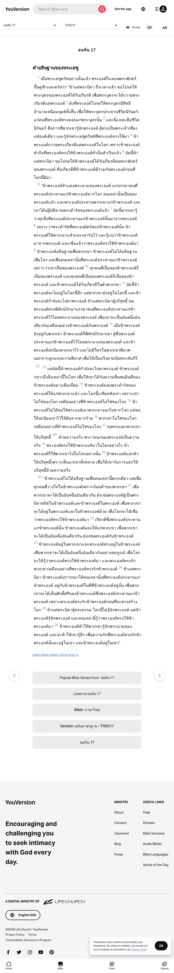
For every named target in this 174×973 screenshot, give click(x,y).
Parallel (133, 27)
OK (161, 945)
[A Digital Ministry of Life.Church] (87, 899)
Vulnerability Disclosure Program (28, 940)
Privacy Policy (14, 934)
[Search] (65, 9)
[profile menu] (160, 9)
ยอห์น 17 (31, 25)
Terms (32, 934)
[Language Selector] (143, 9)
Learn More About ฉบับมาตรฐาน (56, 655)
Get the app (123, 9)
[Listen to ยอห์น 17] (150, 27)
